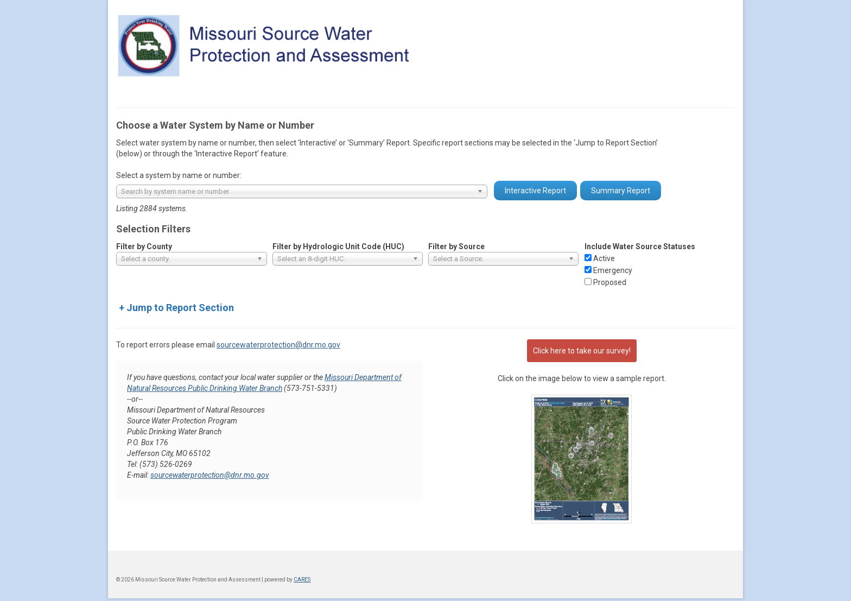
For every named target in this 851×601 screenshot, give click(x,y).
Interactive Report (535, 190)
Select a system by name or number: (179, 175)
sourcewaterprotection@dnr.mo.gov (278, 344)
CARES (302, 580)
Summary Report (620, 190)
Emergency (612, 270)
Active (604, 258)
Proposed (609, 282)
